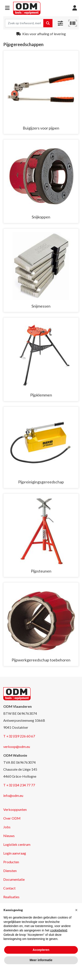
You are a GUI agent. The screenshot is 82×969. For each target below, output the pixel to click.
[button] (7, 8)
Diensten (10, 871)
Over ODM (12, 818)
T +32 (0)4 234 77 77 (19, 785)
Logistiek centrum (16, 844)
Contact (9, 888)
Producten (11, 862)
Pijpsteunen (41, 571)
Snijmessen (41, 306)
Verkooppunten (15, 809)
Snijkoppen (41, 217)
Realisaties (11, 897)
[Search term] (24, 23)
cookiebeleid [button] (58, 930)
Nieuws (9, 836)
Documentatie (14, 879)
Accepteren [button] (41, 950)
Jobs (6, 827)
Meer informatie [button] (41, 960)
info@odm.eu (13, 795)
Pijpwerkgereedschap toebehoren (41, 660)
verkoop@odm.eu (16, 746)
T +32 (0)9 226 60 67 (19, 736)
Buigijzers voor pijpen (41, 128)
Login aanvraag (14, 853)
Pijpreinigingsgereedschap (41, 481)
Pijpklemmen (41, 395)
